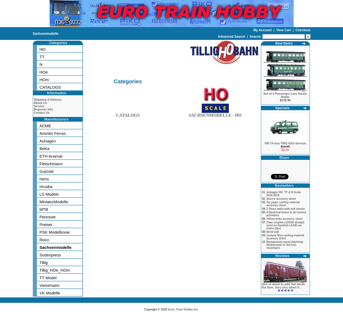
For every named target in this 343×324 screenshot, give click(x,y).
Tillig (44, 262)
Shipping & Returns (48, 99)
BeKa (45, 148)
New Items (284, 43)
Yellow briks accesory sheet (284, 218)
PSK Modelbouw (55, 232)
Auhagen (48, 141)
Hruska (46, 186)
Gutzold (47, 171)
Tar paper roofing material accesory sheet (283, 204)
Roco (44, 239)
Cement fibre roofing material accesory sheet (285, 237)
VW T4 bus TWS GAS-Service (285, 143)
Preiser (46, 224)
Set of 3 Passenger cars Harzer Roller (285, 95)
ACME (45, 125)
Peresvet (48, 217)
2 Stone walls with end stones (285, 208)
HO (43, 49)
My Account (263, 30)
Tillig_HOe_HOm (55, 270)
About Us (40, 102)
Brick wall (272, 231)
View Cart (284, 30)
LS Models (49, 194)
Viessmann (50, 285)
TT (42, 57)
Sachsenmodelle (46, 34)
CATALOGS (50, 87)
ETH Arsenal (51, 156)
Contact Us (42, 112)
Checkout (303, 30)
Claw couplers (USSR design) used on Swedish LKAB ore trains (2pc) (285, 225)
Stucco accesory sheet (281, 198)
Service (39, 106)
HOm (44, 79)
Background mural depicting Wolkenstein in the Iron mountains (284, 244)
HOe (44, 72)
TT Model (48, 277)
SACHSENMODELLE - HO (215, 114)
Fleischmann (51, 163)
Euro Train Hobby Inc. (183, 309)
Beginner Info (43, 109)
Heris (44, 179)
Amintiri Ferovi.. (54, 133)
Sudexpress (50, 255)
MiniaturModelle (54, 201)
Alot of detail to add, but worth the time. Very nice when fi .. (283, 285)
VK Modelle (50, 293)
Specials (282, 108)
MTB (44, 209)
